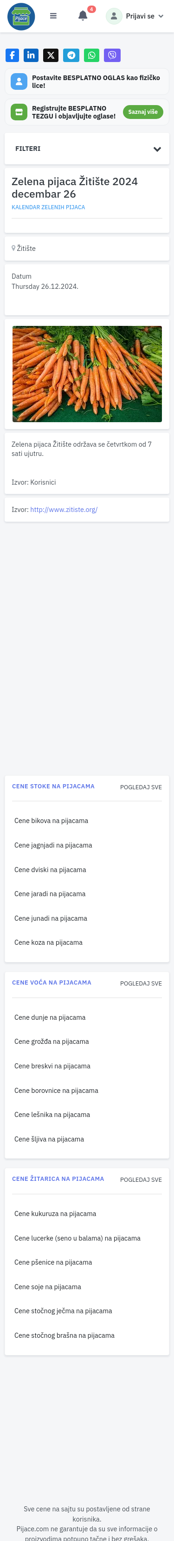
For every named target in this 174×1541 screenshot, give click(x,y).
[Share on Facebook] (12, 55)
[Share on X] (50, 55)
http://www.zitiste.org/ (63, 509)
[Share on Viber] (112, 55)
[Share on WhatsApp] (91, 55)
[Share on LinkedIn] (31, 55)
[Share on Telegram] (71, 55)
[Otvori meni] (53, 16)
